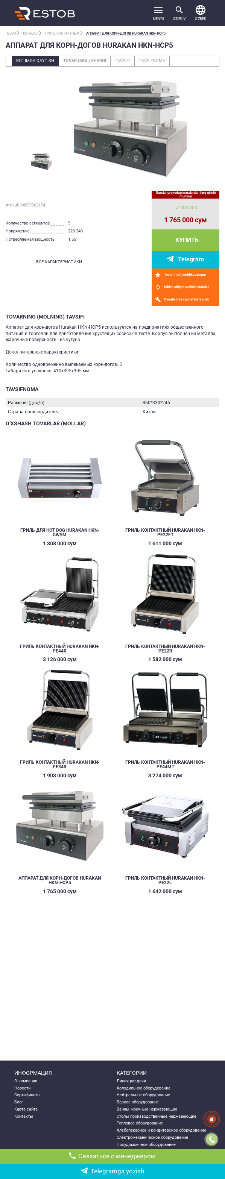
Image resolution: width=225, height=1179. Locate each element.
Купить (187, 240)
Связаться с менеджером (112, 1156)
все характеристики (59, 261)
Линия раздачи (131, 1081)
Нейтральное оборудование (143, 1095)
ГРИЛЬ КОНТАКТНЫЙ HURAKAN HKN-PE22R (165, 649)
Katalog (30, 33)
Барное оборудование (138, 1102)
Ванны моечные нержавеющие (147, 1109)
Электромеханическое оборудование (152, 1137)
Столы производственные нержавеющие (156, 1116)
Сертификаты (27, 1095)
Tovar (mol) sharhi (84, 60)
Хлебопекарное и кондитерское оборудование (161, 1130)
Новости (22, 1088)
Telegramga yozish (112, 1171)
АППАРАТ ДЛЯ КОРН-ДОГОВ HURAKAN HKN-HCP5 (126, 33)
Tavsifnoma (152, 60)
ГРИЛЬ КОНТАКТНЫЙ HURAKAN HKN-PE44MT (165, 764)
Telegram (191, 259)
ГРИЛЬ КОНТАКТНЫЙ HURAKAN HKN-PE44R (60, 649)
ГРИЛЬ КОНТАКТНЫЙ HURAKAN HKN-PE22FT (165, 532)
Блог (18, 1102)
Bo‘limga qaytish (35, 60)
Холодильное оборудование (143, 1088)
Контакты (23, 1116)
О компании (25, 1081)
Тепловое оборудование (140, 1123)
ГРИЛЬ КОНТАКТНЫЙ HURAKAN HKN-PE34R (60, 764)
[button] (200, 13)
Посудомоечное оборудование (146, 1144)
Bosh (11, 33)
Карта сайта (26, 1109)
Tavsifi (122, 60)
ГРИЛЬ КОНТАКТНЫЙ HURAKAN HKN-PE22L (165, 880)
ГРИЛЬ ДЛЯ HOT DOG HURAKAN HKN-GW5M (59, 532)
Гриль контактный (62, 33)
